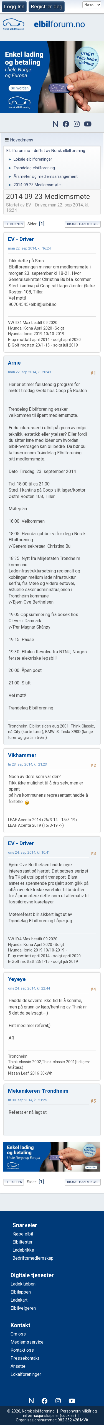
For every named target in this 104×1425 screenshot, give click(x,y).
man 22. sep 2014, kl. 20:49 (29, 372)
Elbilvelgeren (23, 1308)
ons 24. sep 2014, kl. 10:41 (29, 852)
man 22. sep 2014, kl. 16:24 (29, 248)
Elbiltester (22, 1242)
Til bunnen (14, 224)
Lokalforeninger (26, 1374)
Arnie (14, 363)
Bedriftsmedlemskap (33, 1258)
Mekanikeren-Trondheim (38, 1091)
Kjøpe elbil (22, 1234)
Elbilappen (21, 1292)
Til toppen (13, 1182)
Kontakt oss (22, 1350)
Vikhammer (22, 755)
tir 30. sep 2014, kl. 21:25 (27, 1100)
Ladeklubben (23, 1284)
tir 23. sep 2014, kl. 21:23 (27, 764)
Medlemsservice (27, 1342)
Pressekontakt (25, 1358)
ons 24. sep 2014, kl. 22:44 (29, 988)
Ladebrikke (23, 1250)
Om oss (18, 1334)
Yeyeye (17, 979)
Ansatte (18, 1366)
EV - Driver (21, 239)
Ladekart (19, 1300)
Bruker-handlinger (82, 224)
